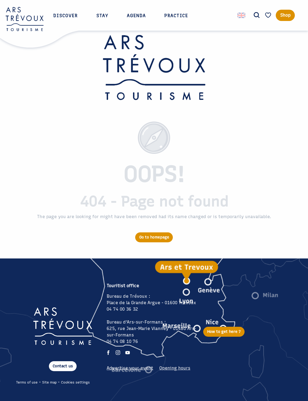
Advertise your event (130, 368)
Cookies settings (75, 382)
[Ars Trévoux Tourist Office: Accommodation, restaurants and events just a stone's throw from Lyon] (154, 71)
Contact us (63, 366)
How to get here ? (224, 331)
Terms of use (27, 382)
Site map (49, 382)
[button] (257, 15)
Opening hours (174, 368)
